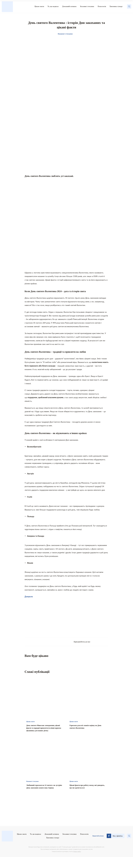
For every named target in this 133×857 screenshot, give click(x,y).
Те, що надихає (53, 6)
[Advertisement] (45, 616)
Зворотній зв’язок (98, 836)
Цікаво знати (39, 6)
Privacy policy (77, 851)
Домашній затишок (69, 6)
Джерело (29, 596)
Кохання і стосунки (87, 6)
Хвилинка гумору (116, 6)
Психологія (102, 6)
